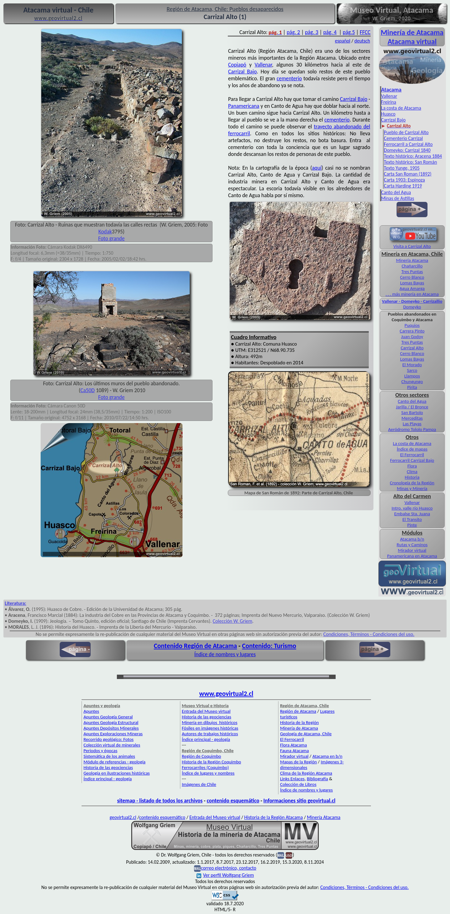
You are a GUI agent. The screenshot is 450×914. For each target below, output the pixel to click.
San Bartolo (412, 412)
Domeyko (412, 307)
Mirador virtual (412, 550)
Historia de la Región (299, 722)
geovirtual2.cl (123, 817)
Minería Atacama (412, 260)
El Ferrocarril (412, 454)
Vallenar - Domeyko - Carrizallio (412, 301)
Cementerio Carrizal (403, 138)
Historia (412, 477)
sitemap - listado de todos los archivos (159, 800)
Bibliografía (317, 779)
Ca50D (87, 390)
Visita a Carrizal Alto (412, 246)
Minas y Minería (412, 488)
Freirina (388, 102)
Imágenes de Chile (199, 784)
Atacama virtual (412, 41)
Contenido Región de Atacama (195, 646)
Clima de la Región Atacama (306, 773)
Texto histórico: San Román (410, 162)
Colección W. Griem (232, 621)
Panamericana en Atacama (412, 556)
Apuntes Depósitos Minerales (111, 728)
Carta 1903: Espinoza (404, 180)
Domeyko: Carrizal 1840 (407, 150)
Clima (412, 471)
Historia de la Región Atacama (273, 817)
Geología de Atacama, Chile (306, 734)
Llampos (412, 376)
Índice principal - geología (107, 779)
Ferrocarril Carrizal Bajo (412, 460)
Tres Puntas (412, 271)
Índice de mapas (412, 449)
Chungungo (412, 381)
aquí (317, 167)
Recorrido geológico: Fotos (108, 739)
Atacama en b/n (327, 756)
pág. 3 (311, 32)
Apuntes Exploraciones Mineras (112, 734)
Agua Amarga (412, 288)
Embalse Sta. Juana (412, 514)
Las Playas (412, 424)
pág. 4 (330, 32)
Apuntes (91, 711)
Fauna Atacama (294, 750)
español (342, 41)
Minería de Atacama (299, 728)
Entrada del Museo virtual (206, 711)
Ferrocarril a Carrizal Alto (408, 144)
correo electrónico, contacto (228, 868)
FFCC (365, 32)
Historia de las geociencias (108, 767)
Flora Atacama (293, 745)
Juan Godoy (412, 336)
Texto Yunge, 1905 (402, 168)
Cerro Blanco (412, 277)
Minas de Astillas (397, 198)
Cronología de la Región (412, 483)
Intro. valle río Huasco (412, 508)
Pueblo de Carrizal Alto (406, 132)
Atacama (391, 89)
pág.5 (349, 32)
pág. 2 (293, 32)
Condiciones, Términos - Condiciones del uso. (368, 634)
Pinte (412, 525)
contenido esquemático (233, 800)
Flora (412, 466)
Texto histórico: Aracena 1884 (413, 156)
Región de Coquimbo (201, 756)
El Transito (412, 519)
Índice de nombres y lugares (225, 654)
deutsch (362, 41)
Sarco (412, 370)
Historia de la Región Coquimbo (211, 762)
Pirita (412, 387)
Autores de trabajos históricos (210, 734)
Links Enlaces (292, 779)
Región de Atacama (298, 711)
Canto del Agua (396, 192)
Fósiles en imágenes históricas (210, 728)
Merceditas (412, 418)
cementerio (289, 78)
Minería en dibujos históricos (210, 722)
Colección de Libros (298, 784)
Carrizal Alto (412, 348)
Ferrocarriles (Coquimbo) (205, 767)
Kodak (105, 231)
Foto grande (111, 238)
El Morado (412, 364)
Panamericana (243, 105)
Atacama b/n (412, 539)
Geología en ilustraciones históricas (116, 773)
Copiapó (237, 64)
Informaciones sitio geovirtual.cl (299, 800)
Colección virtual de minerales (111, 745)
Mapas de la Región (298, 762)
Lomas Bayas (412, 283)
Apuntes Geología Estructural (110, 722)
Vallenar (263, 64)
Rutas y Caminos (412, 544)
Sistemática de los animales (109, 756)
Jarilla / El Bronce (412, 407)
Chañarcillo (412, 266)
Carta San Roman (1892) (408, 174)
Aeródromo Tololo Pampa (412, 429)
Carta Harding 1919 (403, 186)
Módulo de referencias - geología (114, 762)
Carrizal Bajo (242, 71)
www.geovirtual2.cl (226, 694)
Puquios (412, 325)
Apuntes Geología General (108, 717)
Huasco (388, 114)
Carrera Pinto (412, 331)
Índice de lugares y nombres (208, 773)
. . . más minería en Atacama (412, 294)
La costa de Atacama (401, 108)
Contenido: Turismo (269, 646)
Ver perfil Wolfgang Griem (225, 875)
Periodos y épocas (100, 750)
